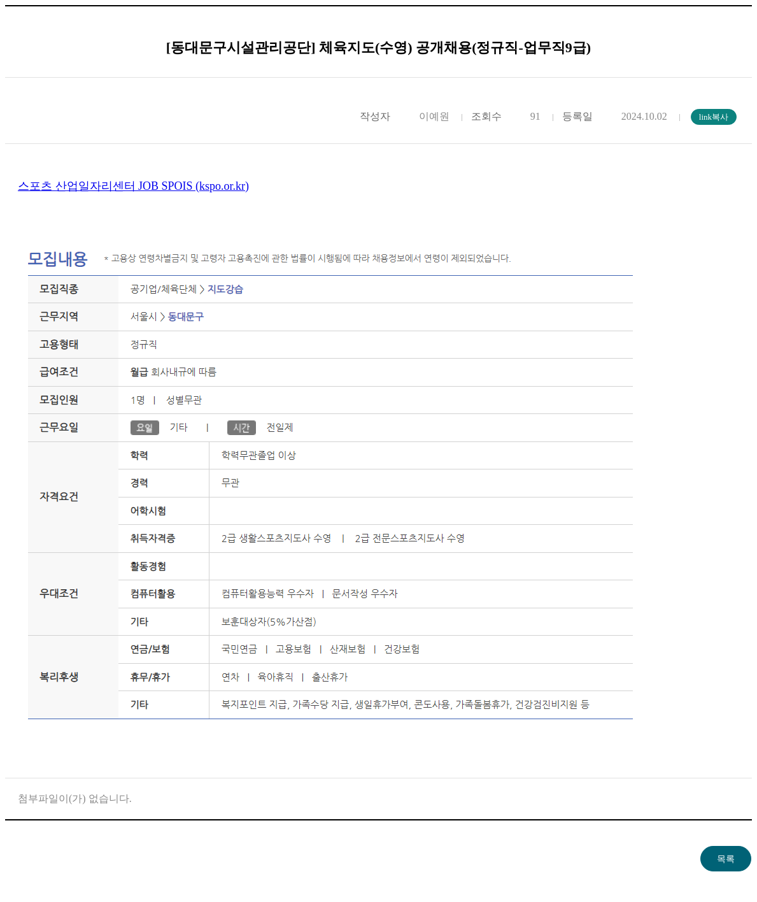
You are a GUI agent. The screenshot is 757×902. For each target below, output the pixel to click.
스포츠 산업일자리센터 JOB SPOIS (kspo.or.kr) (133, 186)
